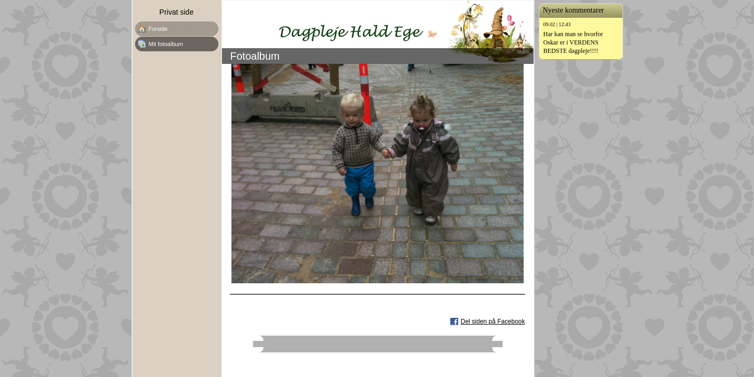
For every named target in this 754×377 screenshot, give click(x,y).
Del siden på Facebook (493, 321)
